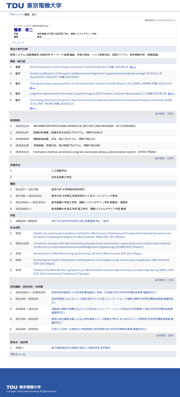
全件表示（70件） (165, 113)
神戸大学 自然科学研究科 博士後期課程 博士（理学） (81, 221)
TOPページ (15, 14)
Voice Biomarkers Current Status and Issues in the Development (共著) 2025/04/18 (79, 67)
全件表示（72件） (165, 280)
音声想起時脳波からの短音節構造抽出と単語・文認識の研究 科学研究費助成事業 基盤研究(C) (104, 292)
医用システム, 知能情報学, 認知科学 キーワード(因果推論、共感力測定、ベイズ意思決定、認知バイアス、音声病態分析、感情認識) (84, 54)
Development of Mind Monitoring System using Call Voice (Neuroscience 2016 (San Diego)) (87, 253)
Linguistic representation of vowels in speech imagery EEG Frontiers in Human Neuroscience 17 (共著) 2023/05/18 (98, 93)
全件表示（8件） (166, 335)
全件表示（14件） (165, 158)
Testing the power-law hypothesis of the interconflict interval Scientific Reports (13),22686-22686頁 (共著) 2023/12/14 (101, 83)
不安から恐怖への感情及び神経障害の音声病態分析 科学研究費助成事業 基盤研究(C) (99, 329)
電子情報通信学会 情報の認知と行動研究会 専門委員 (80, 347)
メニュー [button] (17, 42)
